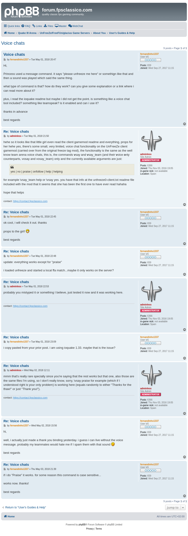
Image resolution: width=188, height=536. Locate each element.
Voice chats (13, 43)
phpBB (82, 524)
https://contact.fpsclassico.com (30, 201)
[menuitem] (25, 26)
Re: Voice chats (16, 131)
